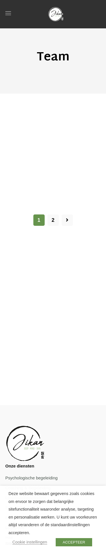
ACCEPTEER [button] (74, 542)
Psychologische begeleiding (31, 477)
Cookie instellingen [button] (29, 542)
